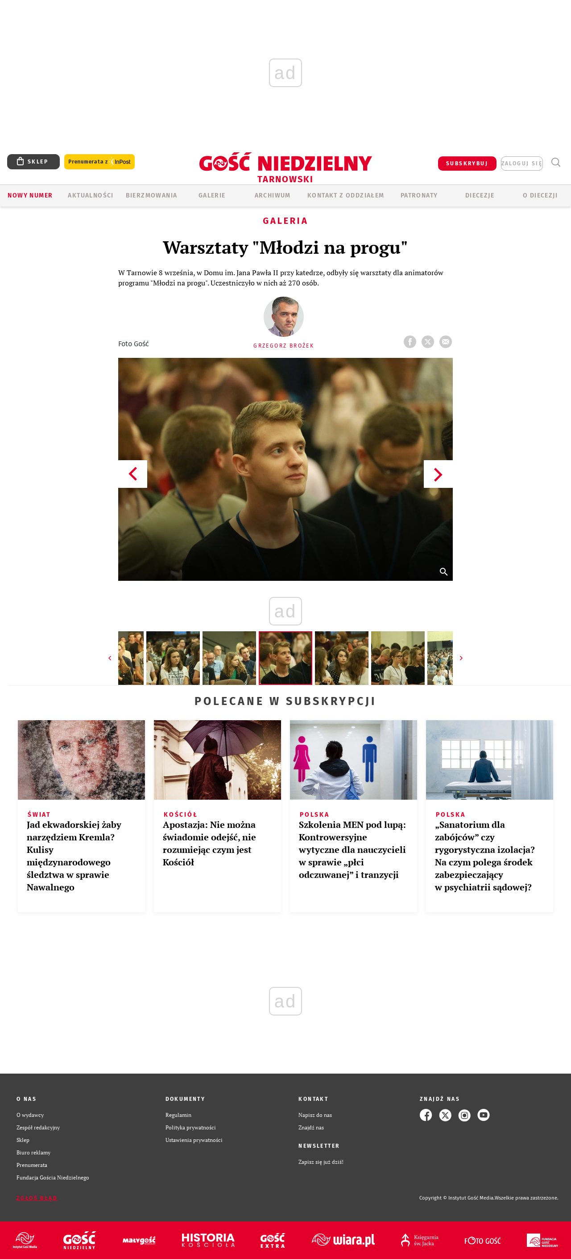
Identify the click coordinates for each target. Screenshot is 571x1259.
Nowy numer (30, 195)
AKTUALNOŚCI (90, 195)
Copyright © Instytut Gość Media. (457, 1198)
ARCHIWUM (273, 195)
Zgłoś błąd (37, 1198)
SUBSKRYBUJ (467, 163)
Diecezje (479, 195)
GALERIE (212, 195)
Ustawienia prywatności (194, 1140)
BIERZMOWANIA (152, 195)
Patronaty (419, 195)
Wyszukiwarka (555, 162)
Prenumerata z (99, 162)
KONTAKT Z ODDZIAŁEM (346, 195)
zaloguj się (521, 163)
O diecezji (540, 195)
